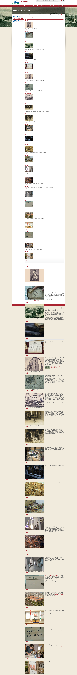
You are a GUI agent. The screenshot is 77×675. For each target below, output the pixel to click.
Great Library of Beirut (59, 289)
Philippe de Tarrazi (16, 16)
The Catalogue (45, 0)
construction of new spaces (59, 594)
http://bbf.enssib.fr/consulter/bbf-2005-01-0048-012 (32, 297)
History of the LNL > (56, 14)
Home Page (37, 0)
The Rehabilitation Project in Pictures (17, 21)
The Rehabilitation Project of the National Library (52, 575)
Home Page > (52, 14)
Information (48, 0)
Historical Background (17, 18)
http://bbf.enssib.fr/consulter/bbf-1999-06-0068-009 (32, 300)
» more (26, 29)
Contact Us (41, 0)
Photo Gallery (52, 0)
